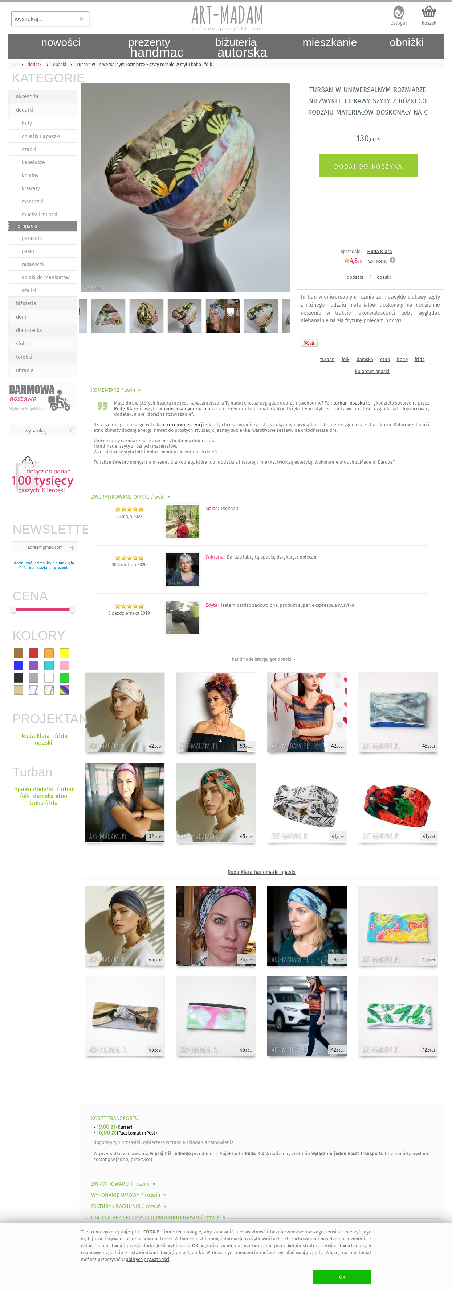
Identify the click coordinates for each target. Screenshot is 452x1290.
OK (342, 1277)
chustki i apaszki (41, 136)
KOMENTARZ (116, 390)
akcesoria (27, 97)
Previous (91, 189)
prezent (61, 567)
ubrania (25, 371)
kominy (30, 176)
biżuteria (26, 303)
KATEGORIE (44, 78)
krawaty (31, 189)
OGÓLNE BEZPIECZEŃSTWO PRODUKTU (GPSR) (159, 1218)
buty (27, 123)
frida (420, 359)
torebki (24, 357)
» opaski (27, 226)
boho (402, 359)
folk (346, 359)
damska (365, 359)
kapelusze (33, 162)
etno (385, 359)
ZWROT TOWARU (124, 1184)
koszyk (429, 23)
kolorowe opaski (372, 371)
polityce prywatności (148, 1259)
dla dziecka (29, 330)
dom (21, 317)
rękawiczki (34, 264)
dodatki (24, 110)
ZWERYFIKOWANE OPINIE (131, 497)
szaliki (29, 290)
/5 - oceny (365, 261)
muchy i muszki (39, 215)
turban (327, 359)
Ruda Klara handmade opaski (262, 872)
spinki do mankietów (46, 277)
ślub (21, 344)
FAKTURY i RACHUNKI (129, 1206)
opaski (384, 277)
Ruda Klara (379, 251)
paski (28, 251)
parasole (32, 238)
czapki (29, 149)
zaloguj (399, 23)
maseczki (32, 202)
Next (278, 189)
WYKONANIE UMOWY (129, 1195)
